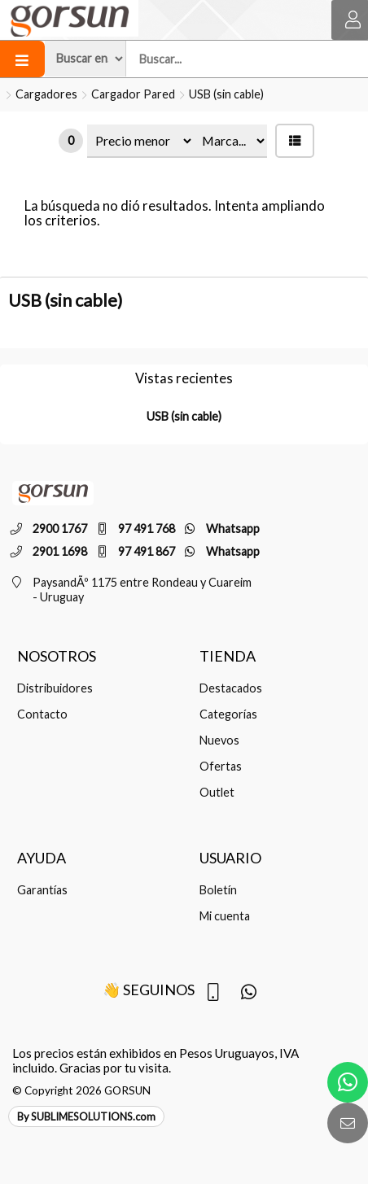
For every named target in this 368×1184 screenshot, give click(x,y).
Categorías (228, 714)
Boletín (218, 890)
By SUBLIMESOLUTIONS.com (86, 1116)
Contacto (42, 714)
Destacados (230, 688)
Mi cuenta (224, 916)
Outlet (216, 792)
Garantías (42, 890)
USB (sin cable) (226, 94)
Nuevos (219, 740)
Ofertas (220, 766)
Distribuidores (55, 688)
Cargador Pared (133, 94)
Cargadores (46, 94)
